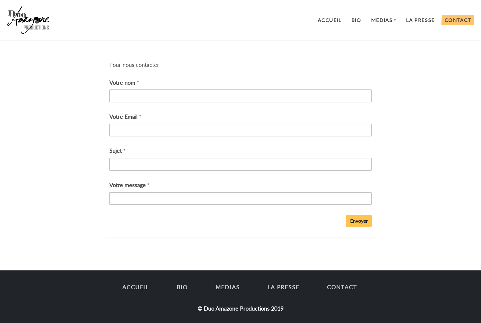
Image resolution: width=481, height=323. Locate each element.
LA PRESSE (420, 20)
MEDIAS (382, 20)
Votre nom (122, 82)
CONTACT (458, 20)
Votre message (127, 185)
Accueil (329, 20)
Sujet (115, 150)
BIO (356, 20)
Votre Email (123, 116)
